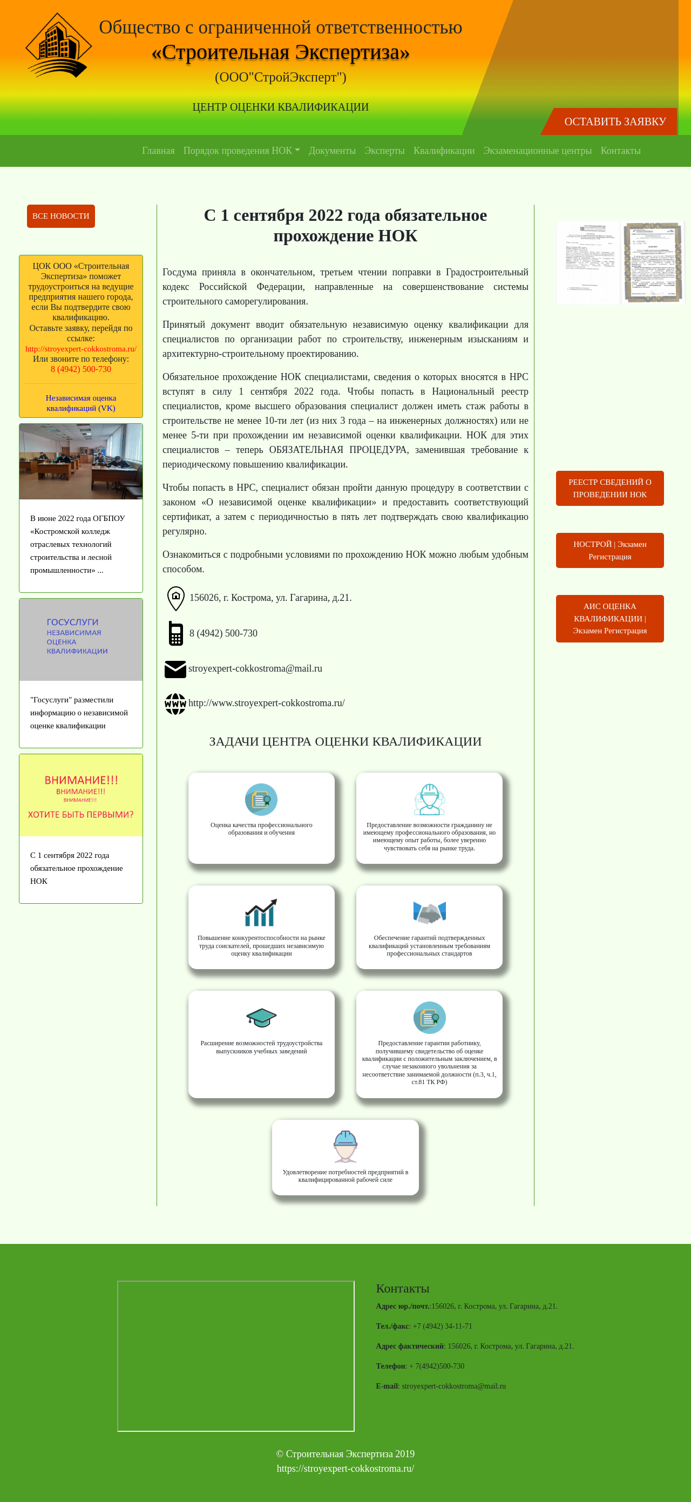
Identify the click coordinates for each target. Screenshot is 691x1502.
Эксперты (384, 150)
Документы (332, 150)
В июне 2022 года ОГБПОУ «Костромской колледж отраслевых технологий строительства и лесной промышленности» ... (77, 544)
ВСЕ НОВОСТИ (61, 216)
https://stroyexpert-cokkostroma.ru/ (345, 1468)
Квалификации (444, 150)
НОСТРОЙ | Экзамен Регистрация (609, 550)
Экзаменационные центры (538, 150)
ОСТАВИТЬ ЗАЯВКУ (615, 121)
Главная (158, 150)
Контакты (621, 150)
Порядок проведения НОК (238, 150)
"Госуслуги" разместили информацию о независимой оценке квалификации (79, 712)
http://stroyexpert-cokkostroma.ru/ (81, 348)
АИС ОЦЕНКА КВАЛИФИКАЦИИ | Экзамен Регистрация (610, 618)
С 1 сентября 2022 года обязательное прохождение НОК (76, 868)
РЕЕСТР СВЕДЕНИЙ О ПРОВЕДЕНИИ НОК (610, 488)
